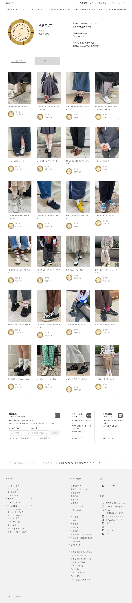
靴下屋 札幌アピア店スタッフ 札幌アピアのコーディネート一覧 (78, 463)
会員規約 (39, 438)
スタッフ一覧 (47, 463)
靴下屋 (41, 31)
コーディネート (34, 463)
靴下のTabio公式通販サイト (16, 463)
